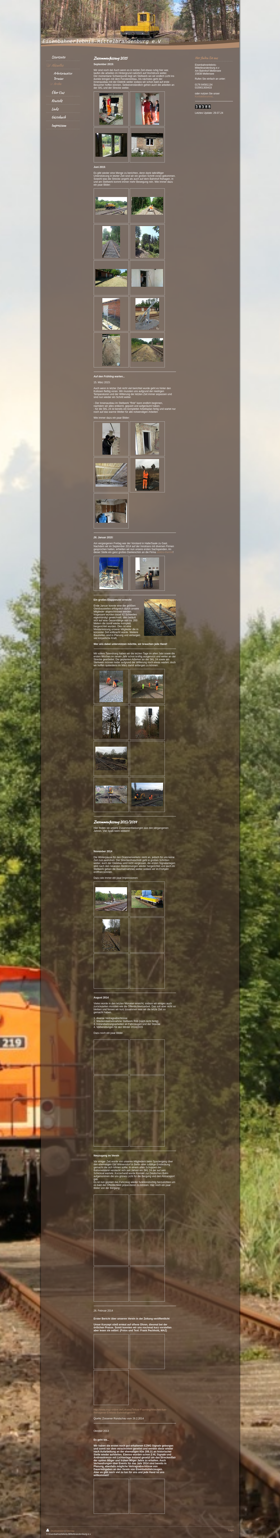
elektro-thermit (165, 552)
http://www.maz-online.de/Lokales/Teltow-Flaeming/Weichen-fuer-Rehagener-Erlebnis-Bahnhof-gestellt (130, 1411)
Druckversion (55, 1531)
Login (231, 1530)
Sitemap (70, 1531)
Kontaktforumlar (204, 96)
